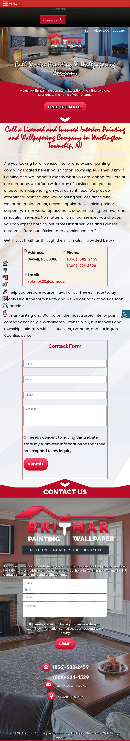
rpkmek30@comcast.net (106, 30)
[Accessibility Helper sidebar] (126, 315)
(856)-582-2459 (82, 260)
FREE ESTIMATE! (65, 107)
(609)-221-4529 (81, 266)
